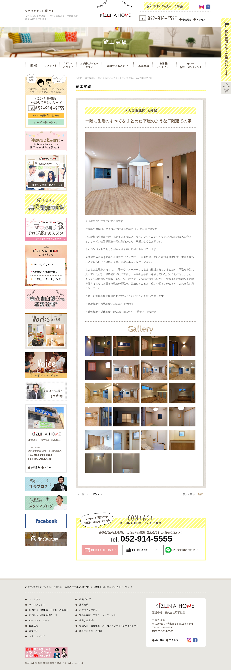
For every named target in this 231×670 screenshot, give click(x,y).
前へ (85, 494)
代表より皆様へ (87, 620)
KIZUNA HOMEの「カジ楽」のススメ (49, 610)
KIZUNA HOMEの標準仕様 (43, 615)
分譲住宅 (33, 625)
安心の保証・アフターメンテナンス (97, 615)
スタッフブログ (37, 636)
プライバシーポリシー (125, 625)
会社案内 (186, 19)
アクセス (201, 19)
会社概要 (95, 625)
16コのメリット (43, 264)
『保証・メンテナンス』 (48, 279)
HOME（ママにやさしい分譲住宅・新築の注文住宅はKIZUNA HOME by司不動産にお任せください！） (81, 587)
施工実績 (83, 604)
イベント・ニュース (39, 620)
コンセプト (35, 599)
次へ (96, 494)
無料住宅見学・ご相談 (90, 631)
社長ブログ (85, 599)
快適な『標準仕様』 (45, 271)
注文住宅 (33, 631)
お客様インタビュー (89, 610)
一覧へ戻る (188, 494)
